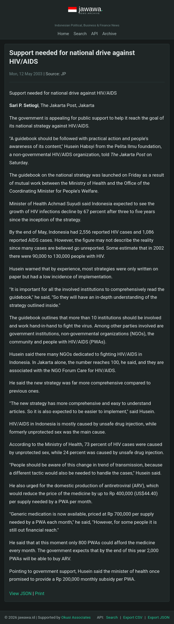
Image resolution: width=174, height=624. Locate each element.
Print (39, 593)
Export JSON (159, 617)
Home (63, 33)
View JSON (20, 593)
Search (80, 33)
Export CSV (132, 617)
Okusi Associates (76, 617)
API (94, 33)
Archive (109, 33)
